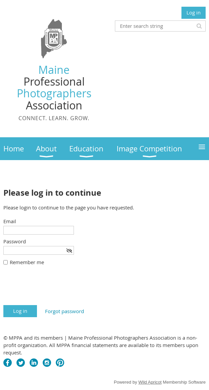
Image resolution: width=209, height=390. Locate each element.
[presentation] (54, 289)
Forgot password (64, 311)
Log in (193, 12)
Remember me (27, 262)
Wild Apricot (150, 382)
